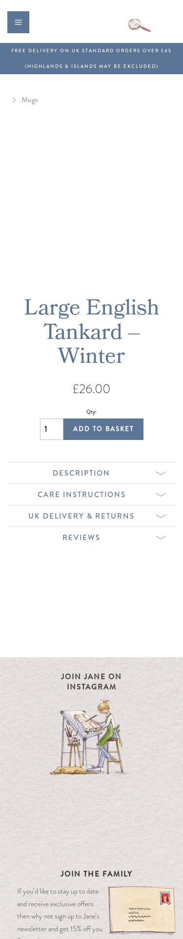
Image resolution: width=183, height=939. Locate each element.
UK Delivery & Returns (97, 516)
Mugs (29, 99)
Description (109, 473)
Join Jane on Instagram (91, 681)
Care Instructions (102, 494)
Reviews (114, 537)
